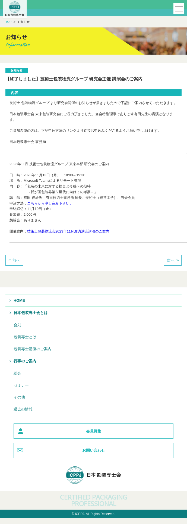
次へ (171, 260)
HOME (19, 300)
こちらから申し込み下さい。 (50, 203)
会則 (17, 325)
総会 (17, 373)
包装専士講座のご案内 (33, 349)
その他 (19, 397)
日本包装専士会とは (31, 312)
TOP (8, 21)
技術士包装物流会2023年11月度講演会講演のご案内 (68, 231)
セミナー (21, 385)
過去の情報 (23, 409)
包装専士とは (25, 337)
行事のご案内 (25, 361)
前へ (16, 260)
